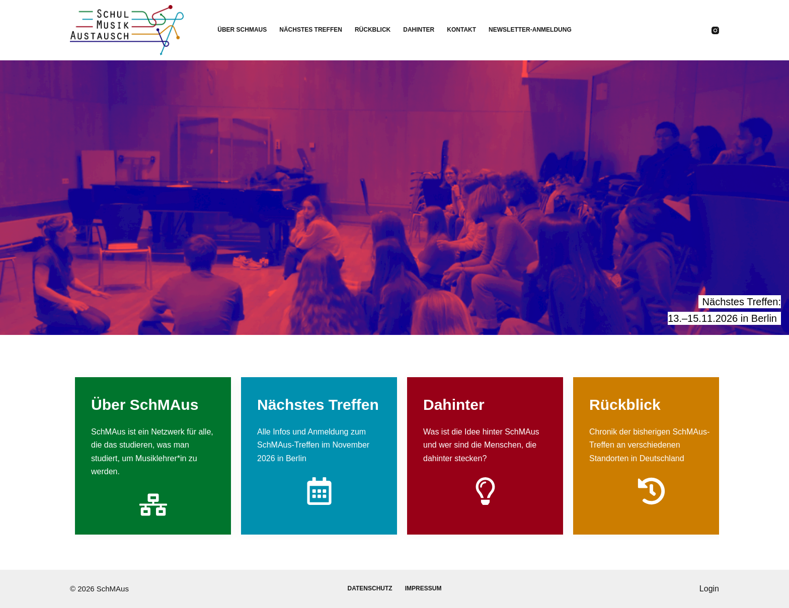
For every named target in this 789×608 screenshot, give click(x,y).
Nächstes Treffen (310, 29)
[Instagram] (715, 30)
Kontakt (461, 29)
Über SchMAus (242, 29)
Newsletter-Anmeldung (530, 29)
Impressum (423, 588)
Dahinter (418, 29)
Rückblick (372, 29)
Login (709, 588)
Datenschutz (370, 588)
